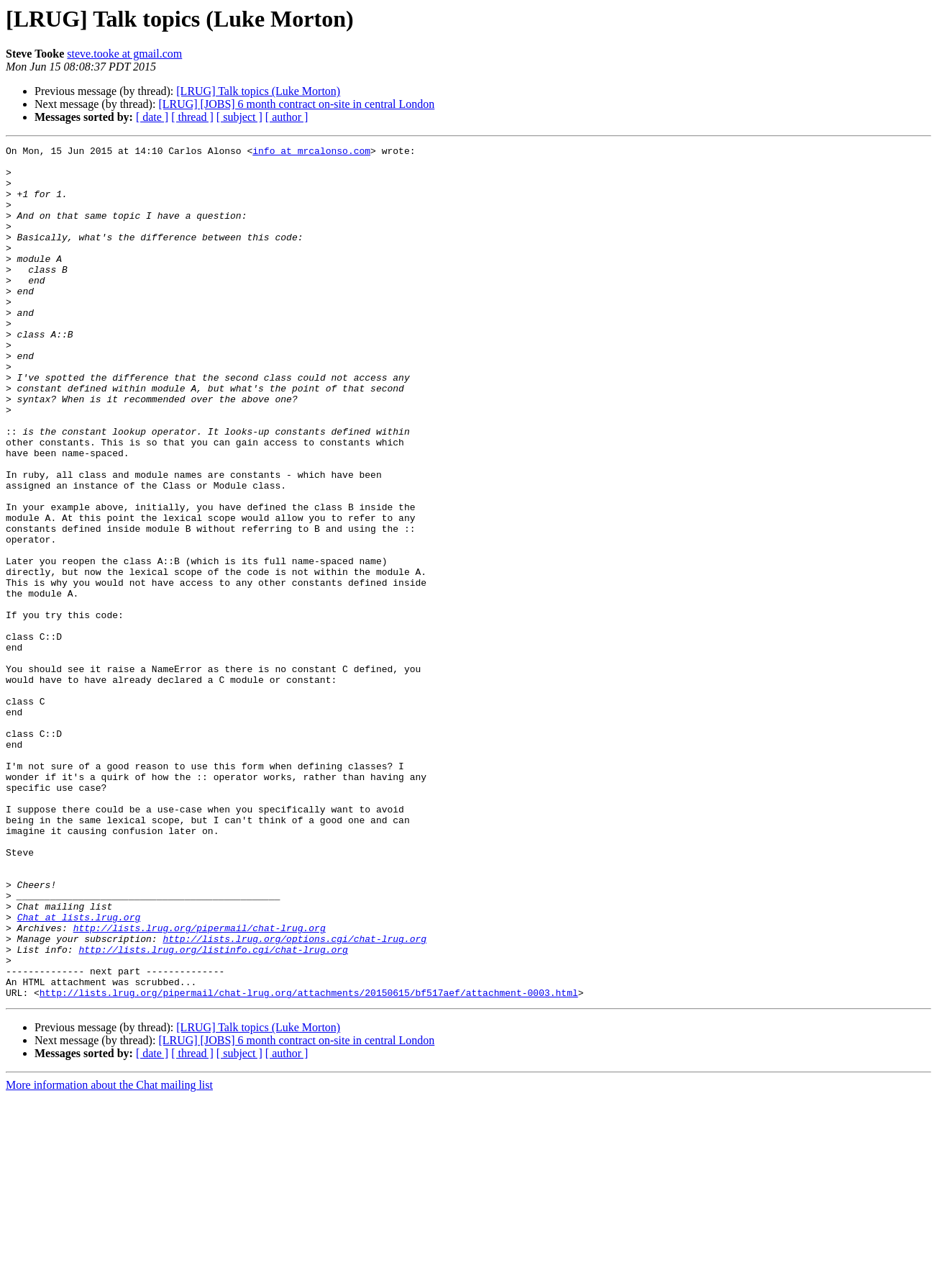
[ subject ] (239, 117)
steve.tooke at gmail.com (124, 53)
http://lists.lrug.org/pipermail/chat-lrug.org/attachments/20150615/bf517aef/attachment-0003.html (309, 1162)
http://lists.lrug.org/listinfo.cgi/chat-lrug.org (212, 1111)
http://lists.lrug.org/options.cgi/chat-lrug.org (294, 1098)
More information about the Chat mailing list (109, 1255)
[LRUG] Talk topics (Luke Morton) (258, 91)
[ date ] (152, 117)
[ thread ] (192, 117)
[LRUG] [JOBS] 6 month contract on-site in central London (296, 104)
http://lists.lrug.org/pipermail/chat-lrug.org (199, 1085)
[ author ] (286, 117)
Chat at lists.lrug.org (79, 1072)
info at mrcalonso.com (311, 152)
